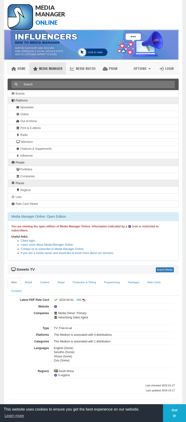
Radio (22, 135)
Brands (18, 93)
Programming (112, 282)
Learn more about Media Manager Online (47, 244)
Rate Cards (154, 282)
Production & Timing (84, 282)
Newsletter (25, 107)
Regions (23, 190)
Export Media (165, 269)
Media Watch (82, 68)
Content (44, 282)
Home (18, 68)
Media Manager (47, 68)
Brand (28, 282)
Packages (133, 282)
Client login (28, 240)
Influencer (24, 155)
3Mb (79, 300)
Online (22, 114)
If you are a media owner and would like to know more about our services (67, 253)
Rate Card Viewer (24, 204)
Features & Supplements (34, 148)
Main (14, 282)
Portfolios (24, 169)
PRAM (110, 68)
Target (61, 282)
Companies (25, 176)
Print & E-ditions (28, 128)
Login (166, 68)
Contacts (16, 290)
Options (143, 68)
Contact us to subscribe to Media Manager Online (52, 249)
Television (24, 142)
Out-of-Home (26, 121)
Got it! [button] (174, 413)
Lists (16, 197)
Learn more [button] (14, 416)
